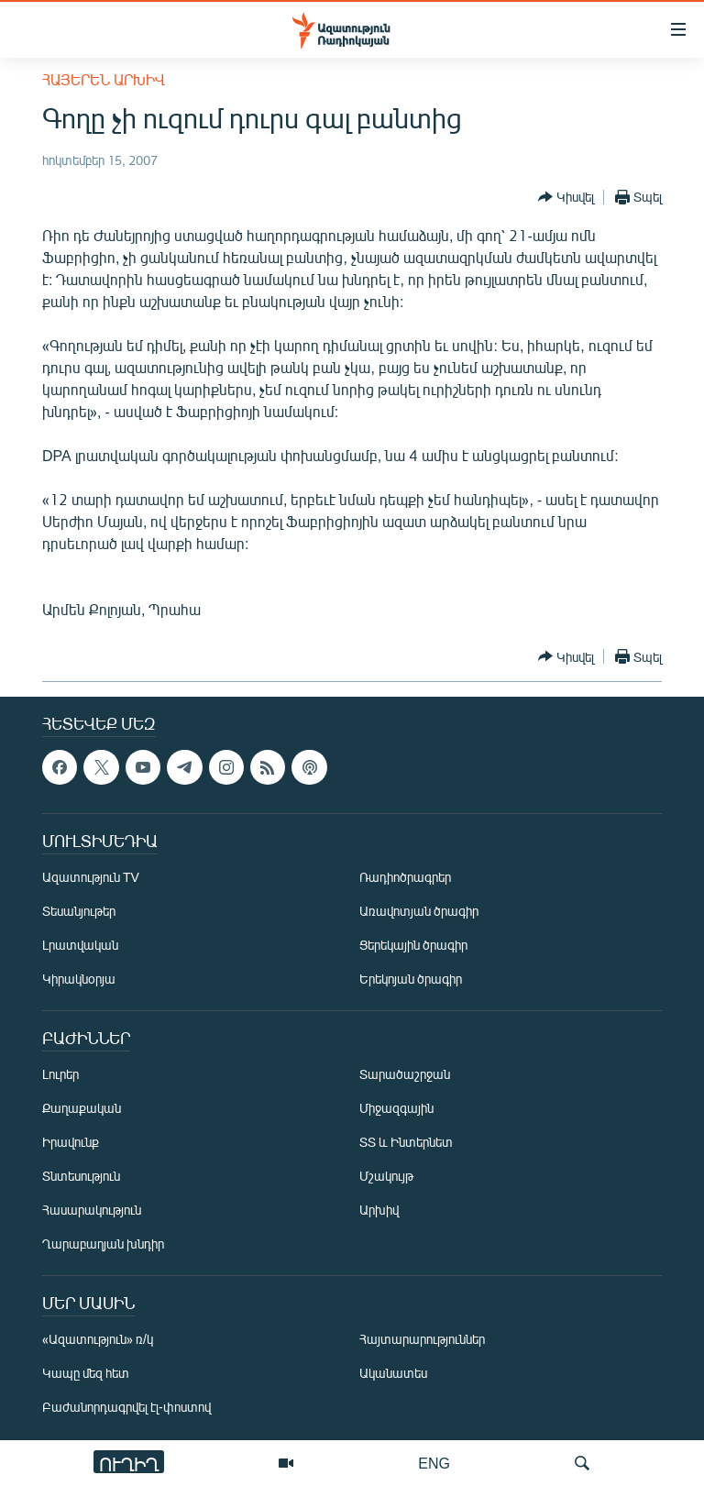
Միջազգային (396, 1108)
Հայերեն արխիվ (103, 79)
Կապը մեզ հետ (85, 1373)
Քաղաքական (81, 1108)
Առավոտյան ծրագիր (418, 911)
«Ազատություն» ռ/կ (97, 1339)
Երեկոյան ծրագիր (410, 978)
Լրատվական (80, 944)
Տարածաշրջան (404, 1074)
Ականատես (393, 1373)
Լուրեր (60, 1074)
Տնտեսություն (81, 1175)
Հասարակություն (91, 1209)
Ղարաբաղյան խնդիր (103, 1243)
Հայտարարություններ (422, 1339)
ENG (434, 1462)
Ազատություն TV (90, 877)
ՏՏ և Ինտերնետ (406, 1142)
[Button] (566, 197)
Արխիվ (379, 1209)
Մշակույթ (386, 1175)
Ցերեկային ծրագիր (413, 944)
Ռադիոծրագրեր (405, 877)
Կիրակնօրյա (79, 978)
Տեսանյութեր (79, 911)
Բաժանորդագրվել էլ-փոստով (126, 1406)
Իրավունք (70, 1142)
